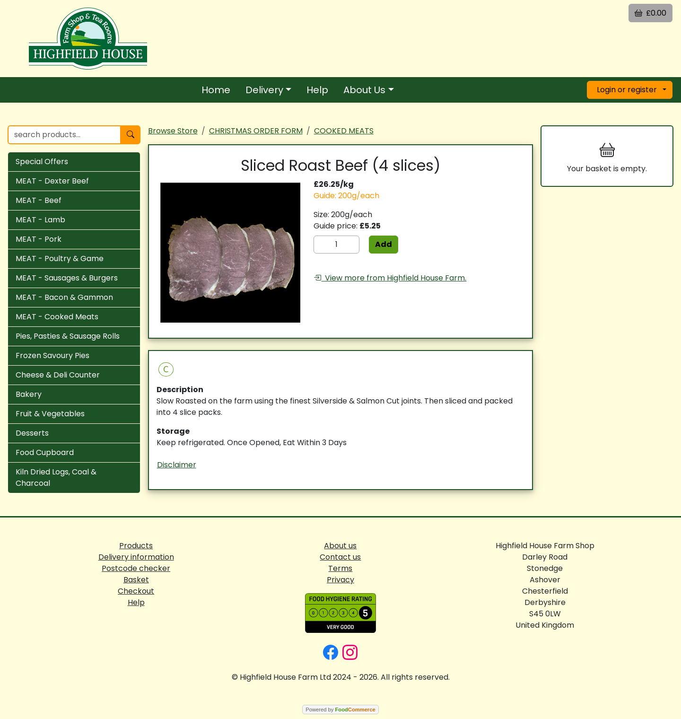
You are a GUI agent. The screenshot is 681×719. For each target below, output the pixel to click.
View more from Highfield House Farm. (390, 277)
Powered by (340, 709)
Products (136, 545)
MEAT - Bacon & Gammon (64, 297)
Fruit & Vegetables (50, 413)
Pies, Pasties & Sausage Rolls (68, 336)
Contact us (340, 557)
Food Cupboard (45, 452)
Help (317, 89)
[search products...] (64, 134)
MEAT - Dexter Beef (52, 180)
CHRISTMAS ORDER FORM (256, 130)
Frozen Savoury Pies (52, 355)
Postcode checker (136, 568)
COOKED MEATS (344, 130)
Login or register (627, 89)
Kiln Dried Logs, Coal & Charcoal (56, 477)
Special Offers (42, 161)
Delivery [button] (264, 89)
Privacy (340, 579)
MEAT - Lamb (40, 219)
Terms (340, 568)
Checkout (136, 591)
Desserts (32, 433)
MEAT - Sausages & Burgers (67, 277)
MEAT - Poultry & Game (60, 258)
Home (215, 89)
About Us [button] (364, 89)
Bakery (29, 394)
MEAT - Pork (38, 239)
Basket (136, 579)
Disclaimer (176, 464)
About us (340, 545)
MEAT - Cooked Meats (57, 316)
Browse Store (173, 130)
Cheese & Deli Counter (58, 374)
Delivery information (136, 557)
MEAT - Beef (38, 200)
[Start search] (130, 134)
